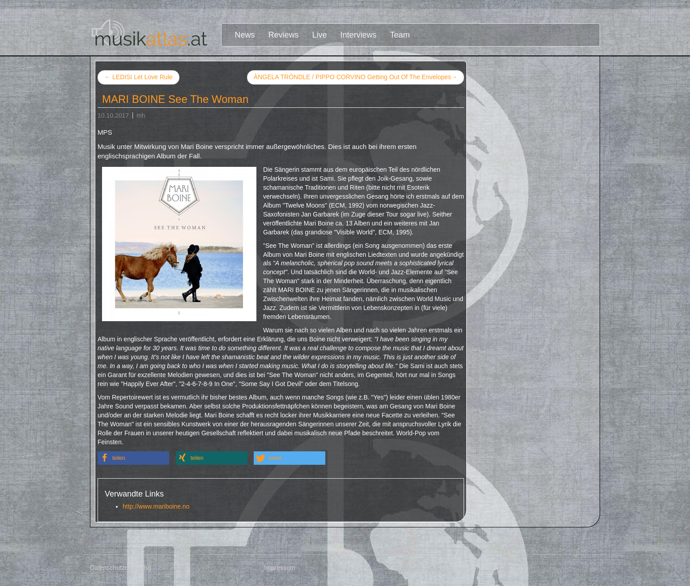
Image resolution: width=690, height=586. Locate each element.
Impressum (279, 567)
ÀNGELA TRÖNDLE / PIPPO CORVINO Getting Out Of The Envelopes (355, 77)
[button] (133, 458)
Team (400, 34)
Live (319, 34)
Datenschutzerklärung (120, 567)
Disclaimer (454, 567)
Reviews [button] (283, 34)
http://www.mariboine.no (156, 506)
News (245, 34)
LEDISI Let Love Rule (138, 77)
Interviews (359, 34)
